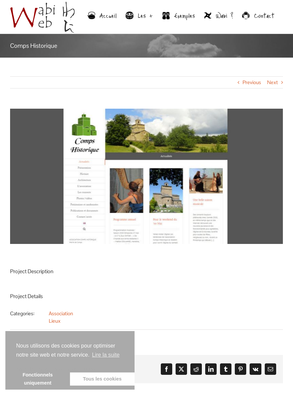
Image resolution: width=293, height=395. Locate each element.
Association (61, 313)
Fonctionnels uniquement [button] (38, 379)
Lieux (55, 321)
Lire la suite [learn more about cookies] (106, 355)
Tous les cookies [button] (102, 379)
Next (272, 82)
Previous (252, 82)
